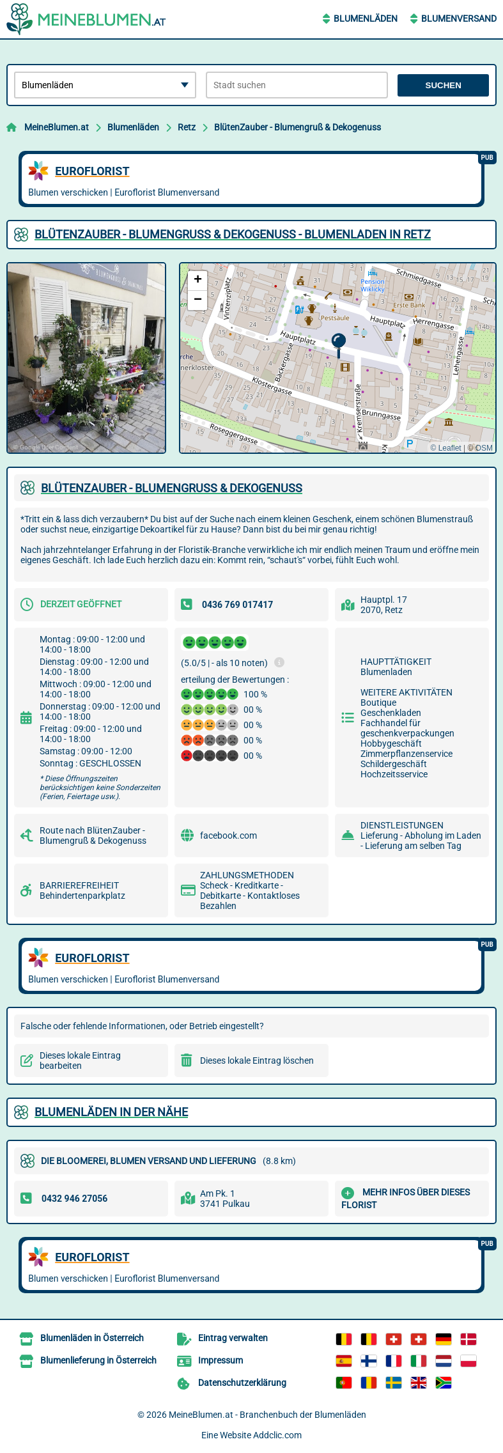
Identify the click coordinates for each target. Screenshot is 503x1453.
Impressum (220, 1360)
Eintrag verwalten (233, 1338)
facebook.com (228, 835)
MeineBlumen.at (56, 127)
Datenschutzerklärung (242, 1383)
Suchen (443, 85)
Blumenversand (459, 18)
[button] (338, 346)
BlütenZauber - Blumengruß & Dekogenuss (297, 127)
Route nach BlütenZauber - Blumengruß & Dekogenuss (93, 835)
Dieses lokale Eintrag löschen (257, 1060)
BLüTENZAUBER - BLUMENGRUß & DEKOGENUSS (171, 488)
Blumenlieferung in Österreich (98, 1360)
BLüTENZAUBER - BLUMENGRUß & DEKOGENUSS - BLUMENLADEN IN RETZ (233, 234)
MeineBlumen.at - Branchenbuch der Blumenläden (267, 1415)
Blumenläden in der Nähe (111, 1112)
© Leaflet (445, 448)
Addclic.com (277, 1435)
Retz (187, 127)
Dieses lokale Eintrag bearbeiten (80, 1060)
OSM (484, 448)
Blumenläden (366, 18)
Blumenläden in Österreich (92, 1338)
